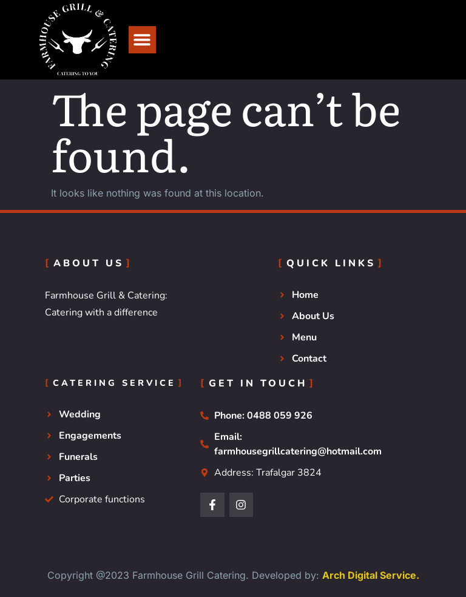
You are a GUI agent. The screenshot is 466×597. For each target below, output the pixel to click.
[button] (142, 39)
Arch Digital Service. (370, 575)
